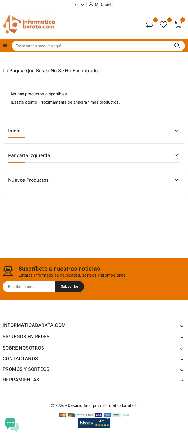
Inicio (14, 131)
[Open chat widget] (12, 425)
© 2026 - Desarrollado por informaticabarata (94, 405)
